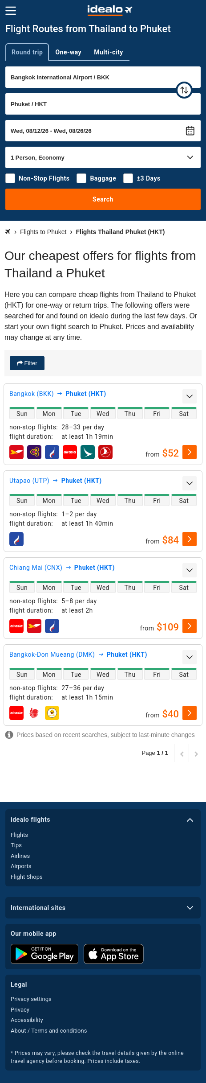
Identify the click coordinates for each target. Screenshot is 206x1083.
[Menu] (11, 11)
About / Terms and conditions (49, 1030)
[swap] (184, 90)
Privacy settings (31, 999)
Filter (30, 363)
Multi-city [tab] (108, 52)
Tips (16, 845)
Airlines (20, 855)
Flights (19, 835)
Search (103, 199)
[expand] (189, 396)
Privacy (20, 1009)
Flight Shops (27, 876)
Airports (21, 866)
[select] (189, 452)
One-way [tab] (68, 52)
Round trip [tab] (27, 52)
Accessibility (27, 1020)
